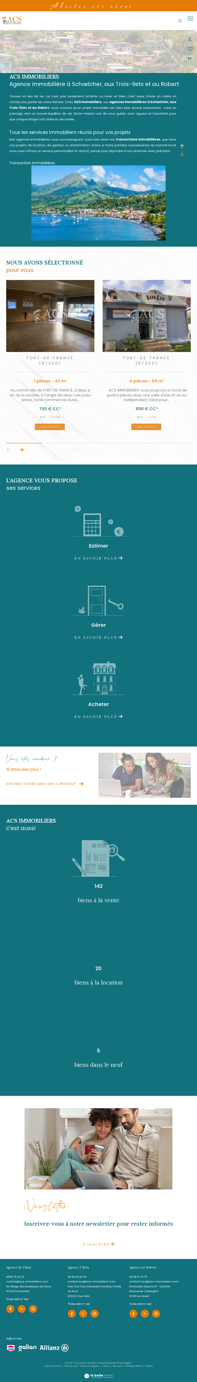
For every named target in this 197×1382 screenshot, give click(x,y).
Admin (106, 1366)
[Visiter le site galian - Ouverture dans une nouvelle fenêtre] (28, 1347)
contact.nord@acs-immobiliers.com (153, 1281)
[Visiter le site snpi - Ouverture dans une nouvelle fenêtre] (10, 1348)
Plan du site (71, 1366)
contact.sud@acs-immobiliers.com (91, 1281)
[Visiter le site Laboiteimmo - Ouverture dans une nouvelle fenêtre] (98, 1373)
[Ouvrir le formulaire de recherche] (180, 21)
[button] (21, 449)
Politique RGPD (134, 1366)
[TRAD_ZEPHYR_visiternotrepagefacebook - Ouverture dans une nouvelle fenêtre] (10, 1309)
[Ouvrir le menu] (190, 18)
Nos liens (118, 1366)
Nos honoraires (53, 1366)
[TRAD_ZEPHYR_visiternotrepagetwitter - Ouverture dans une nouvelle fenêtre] (22, 1309)
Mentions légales (90, 1366)
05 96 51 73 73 (138, 1277)
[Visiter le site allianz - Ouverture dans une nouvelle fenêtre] (54, 1348)
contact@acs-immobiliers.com (27, 1281)
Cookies (149, 1366)
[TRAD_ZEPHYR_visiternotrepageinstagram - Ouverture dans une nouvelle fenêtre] (33, 1309)
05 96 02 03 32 (77, 1277)
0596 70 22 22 (15, 1277)
